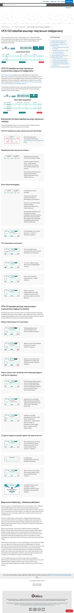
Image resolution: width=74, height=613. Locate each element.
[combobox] (25, 5)
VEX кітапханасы (5, 27)
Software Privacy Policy (41, 605)
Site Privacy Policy (23, 605)
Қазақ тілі (68, 7)
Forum (63, 1)
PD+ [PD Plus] (59, 1)
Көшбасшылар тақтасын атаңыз (60, 50)
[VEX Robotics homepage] (4, 1)
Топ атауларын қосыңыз (58, 53)
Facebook (33, 584)
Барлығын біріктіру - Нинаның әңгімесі (60, 66)
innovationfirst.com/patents (55, 604)
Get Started (46, 1)
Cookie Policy (35, 605)
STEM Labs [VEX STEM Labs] (53, 1)
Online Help (69, 1)
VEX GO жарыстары (20, 27)
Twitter (37, 584)
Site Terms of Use (29, 605)
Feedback (69, 611)
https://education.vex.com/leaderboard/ (34, 140)
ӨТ (12, 27)
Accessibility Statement (50, 605)
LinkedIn (40, 584)
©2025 (33, 603)
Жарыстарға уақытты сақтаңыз (60, 58)
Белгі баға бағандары (58, 52)
